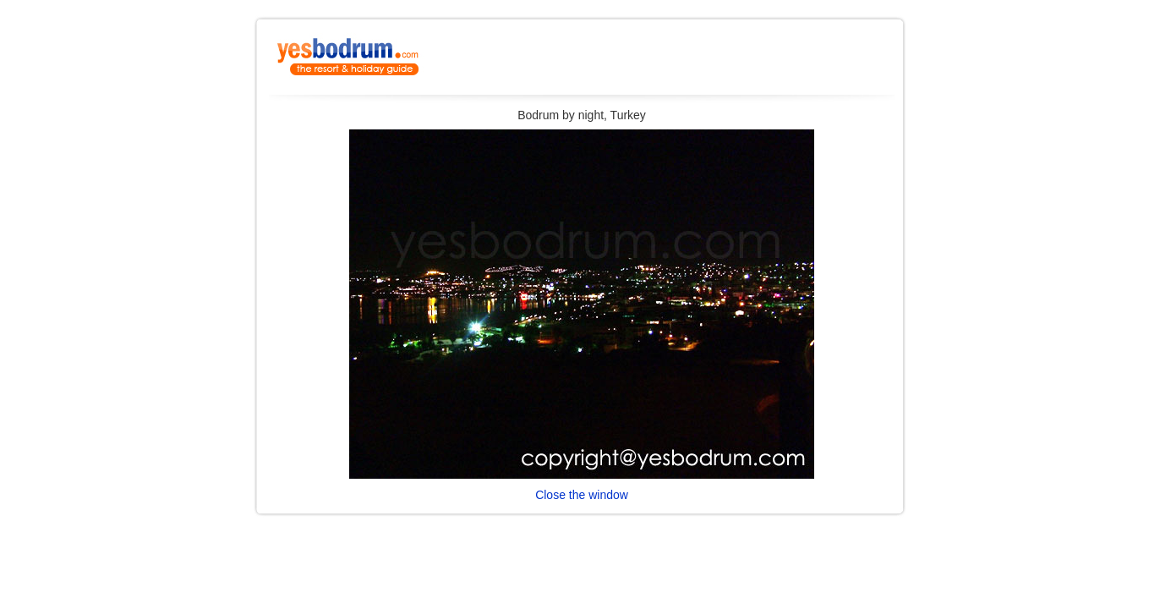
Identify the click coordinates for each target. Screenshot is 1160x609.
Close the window (581, 495)
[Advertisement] (697, 61)
